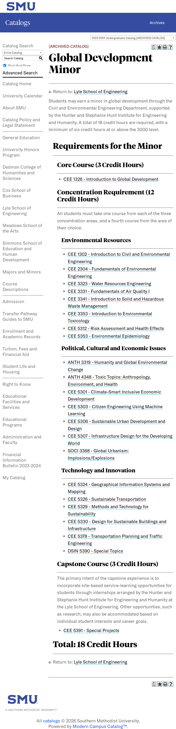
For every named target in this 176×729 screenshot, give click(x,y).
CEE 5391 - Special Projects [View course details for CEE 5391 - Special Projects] (91, 630)
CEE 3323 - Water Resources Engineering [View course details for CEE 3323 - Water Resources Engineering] (109, 283)
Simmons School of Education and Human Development (22, 251)
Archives (157, 22)
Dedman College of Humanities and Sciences (22, 172)
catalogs (51, 720)
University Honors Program (21, 152)
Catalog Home (17, 83)
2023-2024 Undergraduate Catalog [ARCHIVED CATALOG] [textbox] (128, 38)
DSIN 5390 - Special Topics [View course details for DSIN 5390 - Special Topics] (95, 551)
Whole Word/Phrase (19, 65)
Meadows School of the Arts (22, 228)
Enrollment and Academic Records (21, 333)
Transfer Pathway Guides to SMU (20, 316)
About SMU (14, 107)
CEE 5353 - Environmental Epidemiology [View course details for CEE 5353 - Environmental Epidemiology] (109, 336)
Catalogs (17, 22)
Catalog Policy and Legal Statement (21, 122)
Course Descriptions (16, 286)
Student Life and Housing (19, 369)
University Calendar (22, 95)
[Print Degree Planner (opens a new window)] (153, 47)
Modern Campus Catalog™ (100, 726)
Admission (13, 301)
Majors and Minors (22, 272)
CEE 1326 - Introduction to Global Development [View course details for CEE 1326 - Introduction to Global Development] (110, 179)
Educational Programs (15, 422)
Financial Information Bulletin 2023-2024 (22, 460)
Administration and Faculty (22, 439)
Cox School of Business (17, 192)
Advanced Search (20, 72)
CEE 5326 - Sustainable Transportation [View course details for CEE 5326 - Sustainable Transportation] (107, 499)
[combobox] (133, 37)
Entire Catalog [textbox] (13, 52)
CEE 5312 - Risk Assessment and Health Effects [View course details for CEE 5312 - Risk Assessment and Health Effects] (116, 328)
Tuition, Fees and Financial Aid (20, 351)
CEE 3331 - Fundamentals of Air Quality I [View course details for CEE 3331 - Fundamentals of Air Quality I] (109, 291)
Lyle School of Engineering (17, 210)
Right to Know (17, 384)
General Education (21, 137)
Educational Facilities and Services (16, 401)
